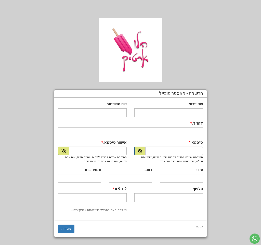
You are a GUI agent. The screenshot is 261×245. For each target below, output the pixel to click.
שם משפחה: (117, 104)
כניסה (199, 227)
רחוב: (147, 170)
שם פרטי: (195, 104)
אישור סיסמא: (115, 142)
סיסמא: (196, 142)
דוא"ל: (197, 123)
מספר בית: (92, 170)
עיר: (199, 170)
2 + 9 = (121, 189)
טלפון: (198, 189)
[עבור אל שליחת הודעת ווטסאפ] (255, 239)
